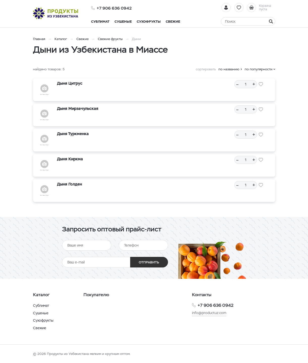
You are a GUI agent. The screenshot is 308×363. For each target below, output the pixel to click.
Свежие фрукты (110, 39)
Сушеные (40, 313)
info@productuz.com (209, 313)
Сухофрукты (43, 320)
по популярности (258, 69)
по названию (228, 69)
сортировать (206, 69)
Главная (39, 39)
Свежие (82, 39)
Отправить (149, 262)
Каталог (60, 39)
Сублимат (41, 305)
